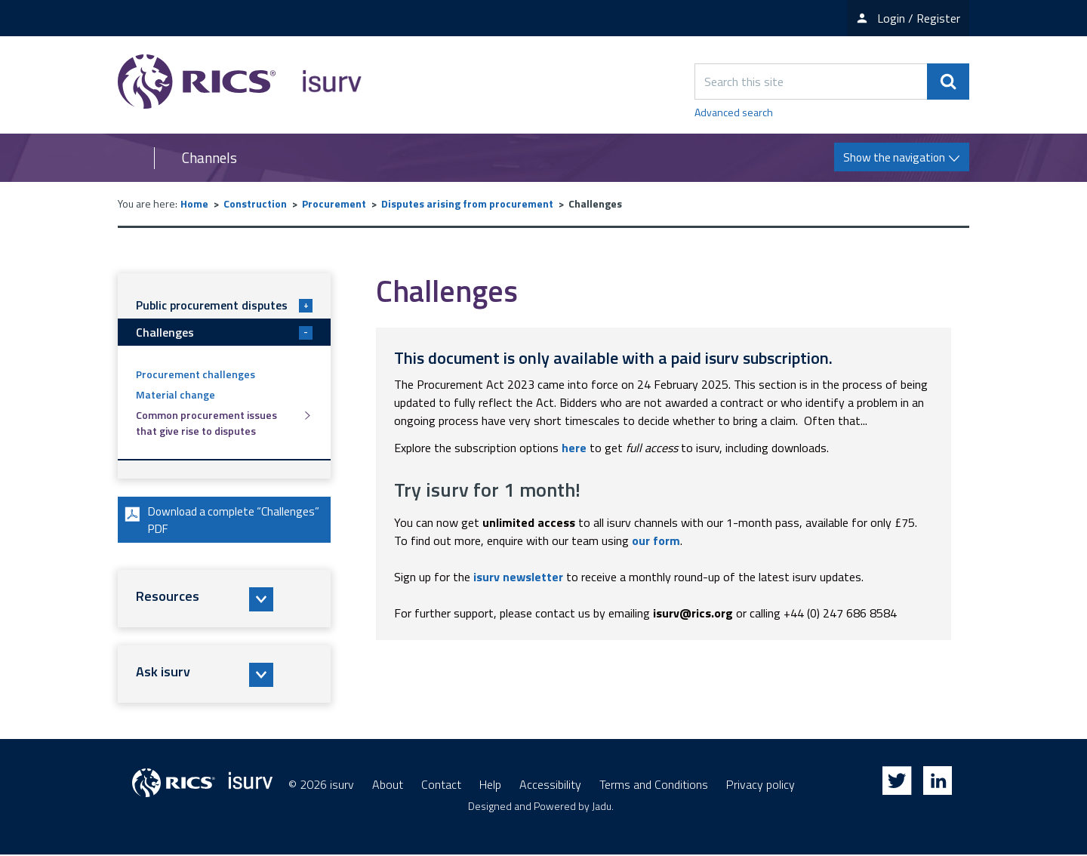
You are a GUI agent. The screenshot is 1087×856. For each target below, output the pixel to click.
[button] (224, 601)
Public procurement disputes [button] (224, 305)
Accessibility (550, 786)
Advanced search (733, 112)
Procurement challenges (195, 374)
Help (490, 786)
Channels (209, 157)
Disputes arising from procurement (467, 203)
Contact (441, 786)
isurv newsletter (518, 577)
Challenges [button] (224, 332)
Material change (175, 394)
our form (656, 540)
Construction (255, 203)
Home (194, 203)
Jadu (601, 807)
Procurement (334, 203)
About (387, 786)
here (574, 448)
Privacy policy (760, 786)
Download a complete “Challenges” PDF (190, 521)
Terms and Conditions (653, 786)
